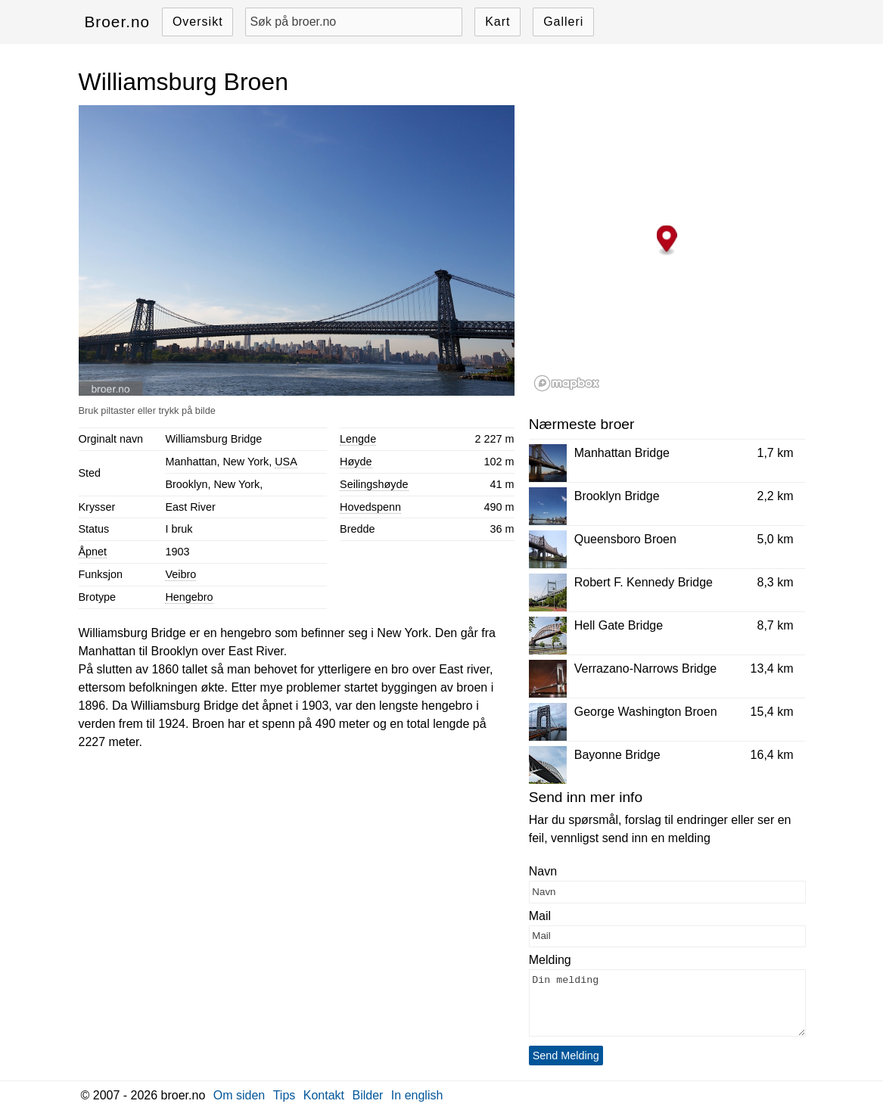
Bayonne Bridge (617, 754)
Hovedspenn (370, 507)
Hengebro (189, 597)
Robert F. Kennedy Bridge (643, 582)
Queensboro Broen (625, 539)
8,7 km (775, 625)
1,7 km (775, 452)
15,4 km (772, 711)
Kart (497, 21)
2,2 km (775, 496)
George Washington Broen (645, 711)
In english (417, 1095)
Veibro (180, 574)
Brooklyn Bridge (617, 496)
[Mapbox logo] (566, 383)
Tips (284, 1095)
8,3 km (775, 582)
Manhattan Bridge (622, 452)
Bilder (367, 1095)
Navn (543, 871)
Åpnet (93, 552)
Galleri (563, 21)
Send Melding (566, 1055)
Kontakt (323, 1095)
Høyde (356, 462)
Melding (550, 959)
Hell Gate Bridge (618, 625)
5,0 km (775, 539)
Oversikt (198, 21)
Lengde (358, 439)
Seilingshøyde (374, 484)
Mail (540, 915)
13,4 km (772, 668)
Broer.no (118, 21)
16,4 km (772, 754)
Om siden (239, 1095)
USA (286, 462)
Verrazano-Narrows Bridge (645, 668)
